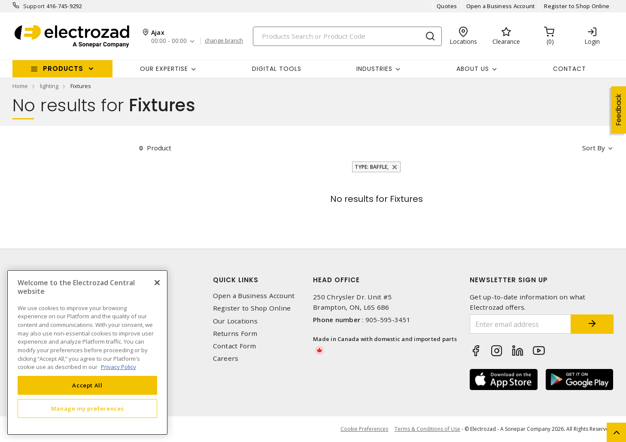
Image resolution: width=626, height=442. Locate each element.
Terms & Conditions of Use (427, 429)
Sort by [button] (593, 147)
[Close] (157, 282)
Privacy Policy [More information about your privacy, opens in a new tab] (118, 367)
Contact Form (234, 346)
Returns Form (235, 333)
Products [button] (63, 68)
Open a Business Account (500, 6)
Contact (569, 68)
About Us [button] (472, 68)
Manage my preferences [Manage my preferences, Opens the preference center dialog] (87, 408)
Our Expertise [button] (164, 68)
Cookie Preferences (364, 429)
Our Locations (235, 321)
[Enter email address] (520, 324)
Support (34, 6)
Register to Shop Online (576, 6)
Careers (226, 358)
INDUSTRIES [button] (374, 68)
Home (20, 86)
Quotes (447, 6)
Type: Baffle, (372, 167)
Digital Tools (276, 68)
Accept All (87, 385)
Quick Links (235, 279)
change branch (224, 40)
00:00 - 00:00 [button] (169, 41)
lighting (49, 86)
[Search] (347, 36)
